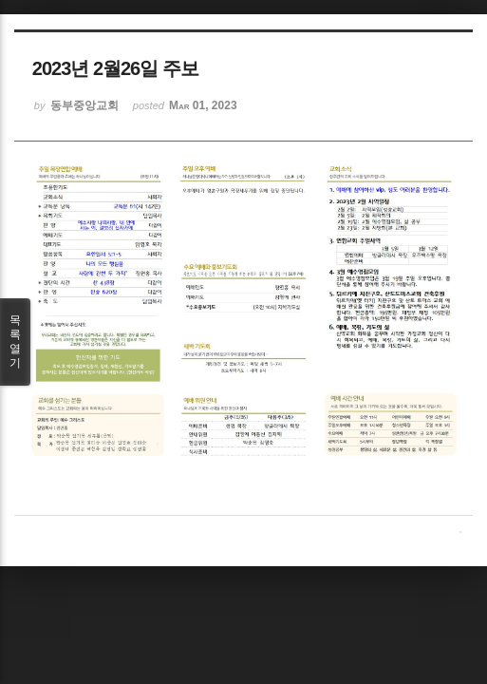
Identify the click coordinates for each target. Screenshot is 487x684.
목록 (15, 342)
